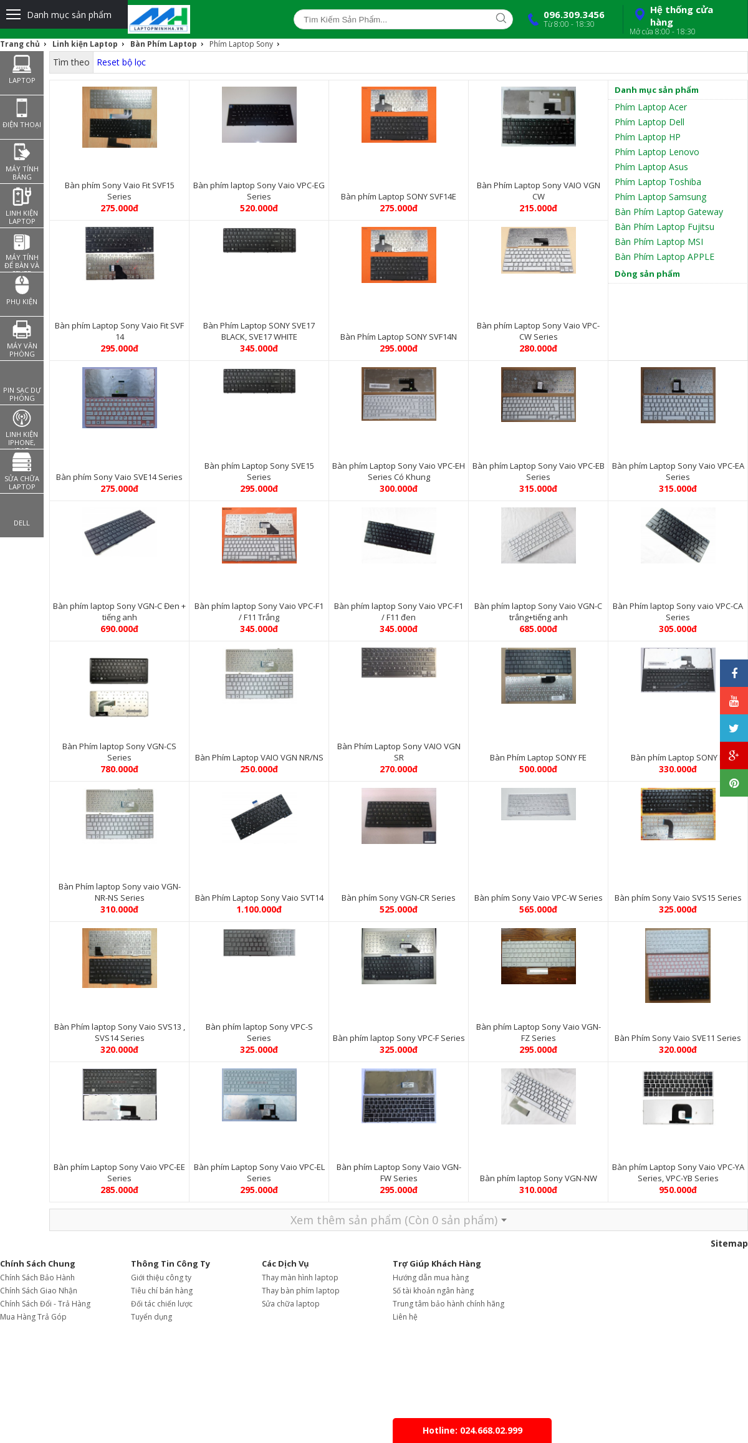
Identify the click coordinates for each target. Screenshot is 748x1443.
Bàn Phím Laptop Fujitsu (664, 227)
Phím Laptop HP (648, 137)
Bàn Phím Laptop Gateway (669, 212)
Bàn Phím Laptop (163, 44)
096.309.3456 (563, 18)
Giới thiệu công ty (161, 1277)
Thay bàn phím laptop (301, 1290)
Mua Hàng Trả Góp (33, 1316)
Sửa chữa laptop (291, 1303)
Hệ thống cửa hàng (684, 20)
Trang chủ (20, 44)
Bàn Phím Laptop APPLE (664, 256)
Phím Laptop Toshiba (658, 182)
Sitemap (729, 1243)
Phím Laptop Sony (241, 44)
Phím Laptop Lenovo (657, 152)
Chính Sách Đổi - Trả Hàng (45, 1303)
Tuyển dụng (151, 1316)
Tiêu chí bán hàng (162, 1290)
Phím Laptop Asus (651, 167)
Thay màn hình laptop (300, 1277)
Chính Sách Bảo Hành (37, 1277)
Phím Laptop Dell (649, 122)
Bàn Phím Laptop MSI (659, 241)
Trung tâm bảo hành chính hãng (448, 1303)
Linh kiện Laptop (85, 44)
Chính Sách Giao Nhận (38, 1290)
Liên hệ (405, 1316)
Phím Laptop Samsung (660, 197)
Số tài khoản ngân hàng (433, 1290)
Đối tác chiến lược (162, 1303)
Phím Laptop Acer (651, 107)
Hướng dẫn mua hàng (431, 1277)
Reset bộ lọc (121, 62)
